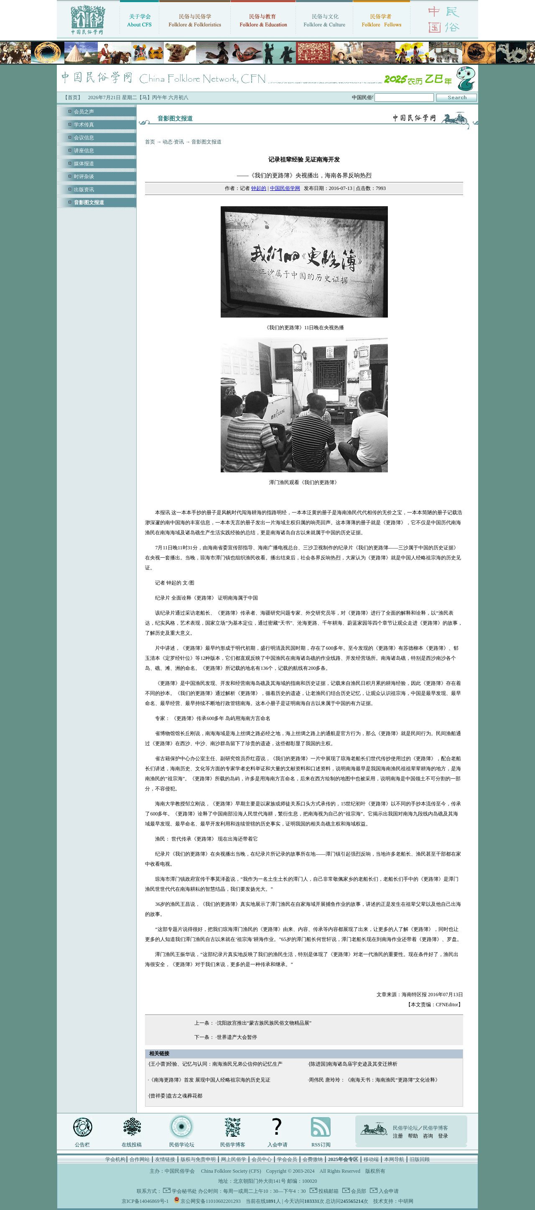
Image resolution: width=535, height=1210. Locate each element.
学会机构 (115, 1159)
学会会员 (287, 1159)
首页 (150, 142)
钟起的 (258, 188)
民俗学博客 (232, 1145)
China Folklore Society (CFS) (231, 1171)
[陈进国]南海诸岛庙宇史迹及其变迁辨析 (353, 1064)
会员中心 (262, 1159)
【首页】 (73, 97)
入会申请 (278, 1145)
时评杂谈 (84, 176)
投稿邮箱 (328, 1191)
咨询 (428, 1136)
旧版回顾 (420, 1159)
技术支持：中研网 (393, 1201)
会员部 (358, 1191)
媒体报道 (84, 164)
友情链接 (165, 1159)
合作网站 (140, 1159)
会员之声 (84, 112)
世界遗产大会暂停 (237, 1037)
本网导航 (394, 1159)
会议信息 (84, 138)
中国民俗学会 (180, 1171)
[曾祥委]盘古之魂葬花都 (175, 1096)
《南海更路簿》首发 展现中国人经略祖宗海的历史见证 (209, 1080)
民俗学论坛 (181, 1145)
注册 (398, 1136)
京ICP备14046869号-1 (145, 1201)
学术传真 (84, 125)
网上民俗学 (233, 1159)
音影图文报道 (206, 142)
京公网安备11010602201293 (211, 1201)
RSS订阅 (320, 1145)
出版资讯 (84, 189)
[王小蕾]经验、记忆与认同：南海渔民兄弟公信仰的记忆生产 (216, 1064)
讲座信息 (84, 151)
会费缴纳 (313, 1159)
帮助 (413, 1136)
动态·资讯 (173, 142)
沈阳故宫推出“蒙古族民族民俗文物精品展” (264, 1023)
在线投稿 (132, 1145)
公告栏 (82, 1145)
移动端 (371, 1159)
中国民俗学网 (285, 188)
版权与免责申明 (198, 1159)
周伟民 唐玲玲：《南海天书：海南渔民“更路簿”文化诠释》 (374, 1080)
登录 (443, 1136)
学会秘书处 (184, 1191)
